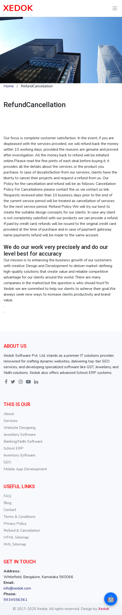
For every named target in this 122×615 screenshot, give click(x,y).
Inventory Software (20, 455)
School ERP (13, 448)
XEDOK (18, 8)
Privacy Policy (15, 523)
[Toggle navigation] (115, 8)
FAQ (7, 496)
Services (11, 420)
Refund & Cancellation (22, 530)
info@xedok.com (17, 588)
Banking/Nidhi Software (23, 441)
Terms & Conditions (20, 516)
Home (9, 86)
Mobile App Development (25, 469)
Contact (10, 509)
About (9, 414)
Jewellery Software (20, 434)
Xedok (103, 608)
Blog (7, 503)
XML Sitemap (15, 544)
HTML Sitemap (16, 537)
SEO (7, 462)
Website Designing (20, 427)
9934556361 (15, 599)
